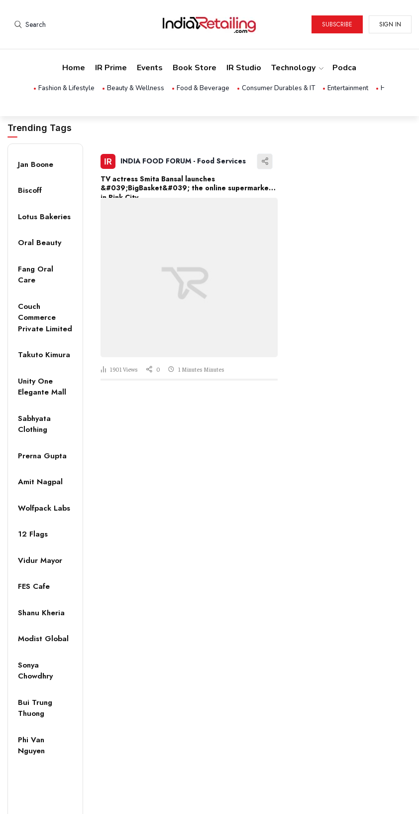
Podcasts (350, 67)
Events (150, 67)
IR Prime (111, 67)
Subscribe (337, 24)
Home (73, 67)
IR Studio (243, 67)
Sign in (390, 24)
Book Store (194, 67)
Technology (296, 67)
